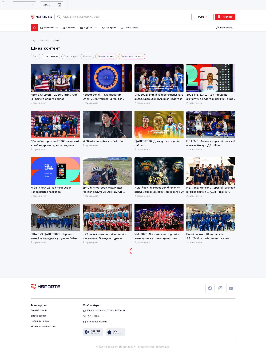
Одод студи (129, 27)
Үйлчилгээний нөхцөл (43, 326)
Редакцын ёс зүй (40, 321)
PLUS (202, 17)
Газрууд (68, 27)
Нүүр (33, 40)
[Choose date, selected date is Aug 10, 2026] (59, 4)
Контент (49, 27)
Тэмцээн (109, 27)
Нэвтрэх (225, 17)
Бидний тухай (39, 310)
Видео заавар (38, 316)
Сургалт (89, 27)
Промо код (224, 27)
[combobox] (19, 4)
